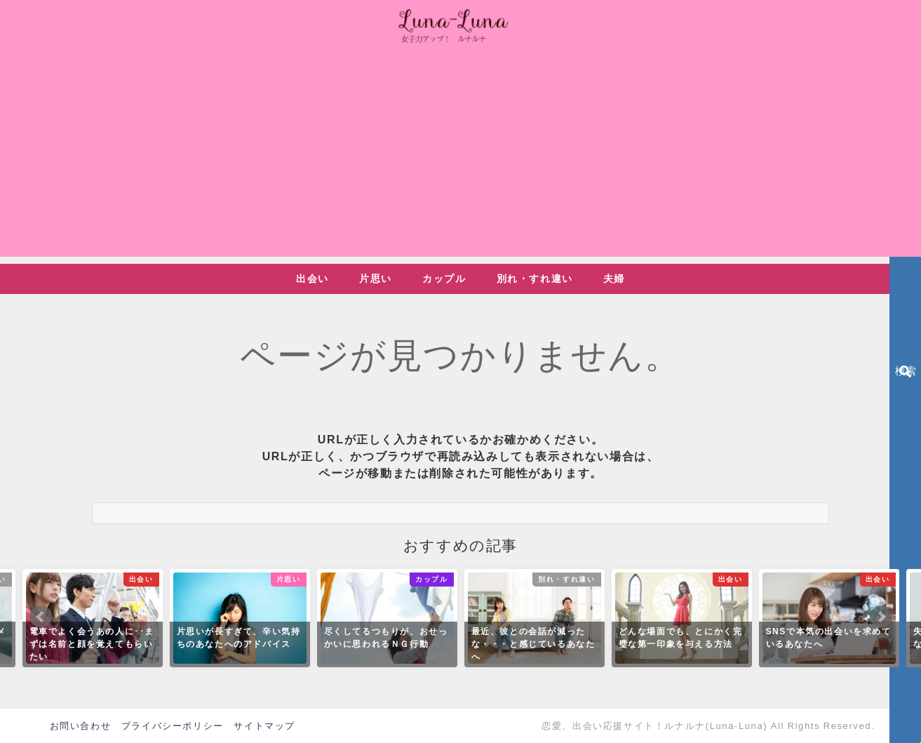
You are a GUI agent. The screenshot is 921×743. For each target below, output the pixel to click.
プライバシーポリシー (172, 725)
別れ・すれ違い (535, 278)
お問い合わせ (81, 725)
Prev (40, 616)
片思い (375, 278)
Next (881, 616)
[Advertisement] (461, 158)
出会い (312, 278)
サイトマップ (264, 725)
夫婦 (614, 278)
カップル (444, 278)
